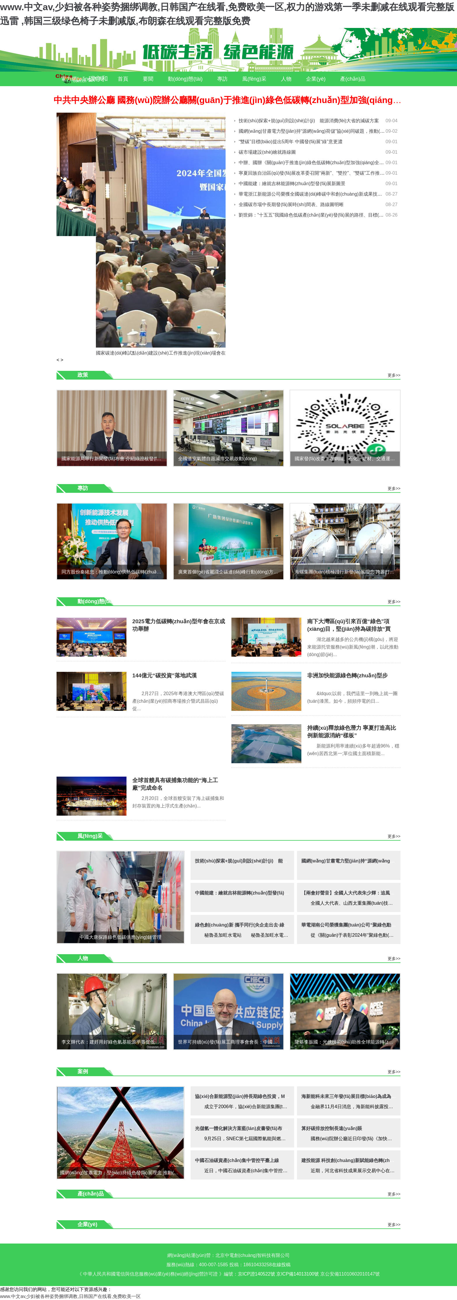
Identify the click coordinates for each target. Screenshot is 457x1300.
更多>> (394, 375)
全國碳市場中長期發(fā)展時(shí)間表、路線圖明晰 (291, 204)
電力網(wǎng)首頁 (82, 79)
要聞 (148, 79)
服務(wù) (71, 93)
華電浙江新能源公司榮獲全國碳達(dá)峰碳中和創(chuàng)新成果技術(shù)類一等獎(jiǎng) (331, 194)
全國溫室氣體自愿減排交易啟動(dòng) (217, 458)
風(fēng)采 (254, 79)
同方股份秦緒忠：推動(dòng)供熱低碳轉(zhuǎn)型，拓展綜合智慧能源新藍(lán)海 (114, 571)
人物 (286, 79)
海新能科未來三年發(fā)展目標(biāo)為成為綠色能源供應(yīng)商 (369, 1096)
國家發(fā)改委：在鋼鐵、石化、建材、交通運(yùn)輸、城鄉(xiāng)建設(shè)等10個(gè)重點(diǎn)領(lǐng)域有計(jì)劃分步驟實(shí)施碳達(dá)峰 (347, 458)
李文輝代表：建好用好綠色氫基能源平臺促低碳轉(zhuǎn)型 (114, 1041)
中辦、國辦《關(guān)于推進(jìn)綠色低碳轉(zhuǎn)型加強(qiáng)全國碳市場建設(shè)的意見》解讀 (342, 162)
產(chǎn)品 (352, 79)
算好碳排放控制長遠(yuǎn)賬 (331, 1128)
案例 (101, 93)
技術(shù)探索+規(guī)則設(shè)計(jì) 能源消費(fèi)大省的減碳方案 (309, 120)
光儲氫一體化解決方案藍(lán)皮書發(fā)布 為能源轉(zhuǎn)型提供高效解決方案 (278, 1128)
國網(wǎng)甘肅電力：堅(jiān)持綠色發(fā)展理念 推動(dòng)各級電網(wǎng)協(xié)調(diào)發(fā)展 (122, 1172)
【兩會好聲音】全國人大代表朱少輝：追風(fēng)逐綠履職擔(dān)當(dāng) (378, 892)
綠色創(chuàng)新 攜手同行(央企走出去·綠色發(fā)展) (251, 924)
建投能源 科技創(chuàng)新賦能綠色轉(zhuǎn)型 (352, 1160)
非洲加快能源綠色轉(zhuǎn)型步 (347, 675)
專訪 (222, 79)
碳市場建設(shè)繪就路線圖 (267, 152)
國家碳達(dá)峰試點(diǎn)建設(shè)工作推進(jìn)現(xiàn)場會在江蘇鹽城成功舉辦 (179, 352)
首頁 (123, 79)
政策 (83, 375)
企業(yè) (316, 79)
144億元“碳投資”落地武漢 (164, 675)
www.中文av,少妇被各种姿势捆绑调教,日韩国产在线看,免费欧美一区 (70, 1296)
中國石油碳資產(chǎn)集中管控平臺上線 (237, 1160)
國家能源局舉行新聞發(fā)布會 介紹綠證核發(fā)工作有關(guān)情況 (114, 458)
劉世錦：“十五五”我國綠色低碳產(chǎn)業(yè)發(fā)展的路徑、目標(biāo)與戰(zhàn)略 (327, 214)
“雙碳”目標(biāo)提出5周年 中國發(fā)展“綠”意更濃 (290, 141)
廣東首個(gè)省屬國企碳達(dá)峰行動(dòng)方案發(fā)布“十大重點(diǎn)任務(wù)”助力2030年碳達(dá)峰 (230, 571)
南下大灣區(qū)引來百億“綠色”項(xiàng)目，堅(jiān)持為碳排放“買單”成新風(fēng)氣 (349, 629)
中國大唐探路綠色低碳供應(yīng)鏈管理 (120, 937)
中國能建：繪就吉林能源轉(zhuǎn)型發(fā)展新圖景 (292, 183)
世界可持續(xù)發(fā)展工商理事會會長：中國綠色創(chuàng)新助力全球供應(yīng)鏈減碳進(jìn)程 (230, 1041)
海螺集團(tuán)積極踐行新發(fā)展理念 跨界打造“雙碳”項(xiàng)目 (347, 571)
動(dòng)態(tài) (185, 79)
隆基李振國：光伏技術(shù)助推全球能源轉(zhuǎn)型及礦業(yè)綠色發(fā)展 (347, 1041)
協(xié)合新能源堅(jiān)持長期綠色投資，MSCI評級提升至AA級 (261, 1096)
